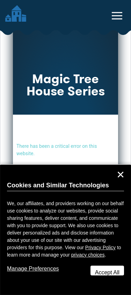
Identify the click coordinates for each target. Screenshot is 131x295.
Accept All (107, 272)
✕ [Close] (120, 174)
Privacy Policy (100, 247)
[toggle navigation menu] (117, 15)
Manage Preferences (33, 269)
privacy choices (88, 255)
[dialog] (65, 230)
